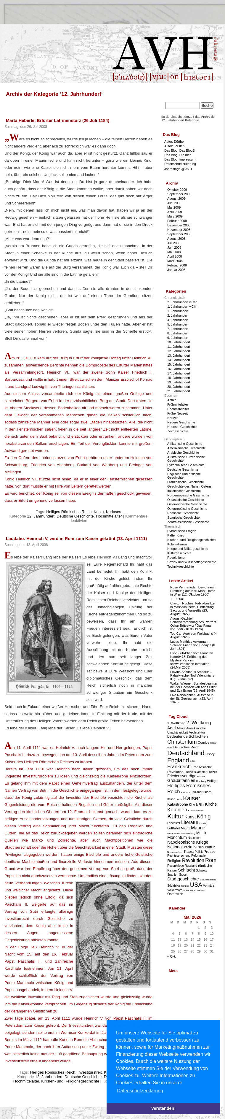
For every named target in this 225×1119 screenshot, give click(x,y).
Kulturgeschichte (179, 553)
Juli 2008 (173, 243)
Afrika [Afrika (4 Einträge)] (180, 728)
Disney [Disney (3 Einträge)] (210, 754)
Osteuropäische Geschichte (187, 508)
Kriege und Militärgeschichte (187, 548)
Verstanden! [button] (163, 1108)
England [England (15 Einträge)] (178, 760)
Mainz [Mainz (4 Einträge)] (185, 828)
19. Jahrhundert (178, 382)
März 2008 (175, 261)
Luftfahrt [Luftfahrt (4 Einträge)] (173, 828)
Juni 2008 (174, 247)
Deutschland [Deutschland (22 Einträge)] (186, 753)
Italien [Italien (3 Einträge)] (171, 799)
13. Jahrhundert (178, 355)
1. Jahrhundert (177, 311)
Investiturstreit (90, 1072)
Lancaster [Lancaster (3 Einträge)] (173, 823)
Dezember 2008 (178, 225)
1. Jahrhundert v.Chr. (182, 306)
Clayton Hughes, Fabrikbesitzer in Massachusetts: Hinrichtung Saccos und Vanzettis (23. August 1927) (193, 608)
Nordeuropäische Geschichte (188, 495)
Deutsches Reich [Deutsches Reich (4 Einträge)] (186, 747)
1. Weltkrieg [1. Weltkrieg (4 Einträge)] (176, 723)
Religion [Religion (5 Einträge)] (174, 860)
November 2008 (178, 229)
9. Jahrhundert (177, 337)
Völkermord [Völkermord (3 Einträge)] (174, 890)
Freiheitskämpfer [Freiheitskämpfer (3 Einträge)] (195, 772)
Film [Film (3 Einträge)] (192, 761)
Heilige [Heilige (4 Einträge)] (212, 780)
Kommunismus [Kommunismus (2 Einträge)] (196, 810)
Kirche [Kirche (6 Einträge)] (211, 804)
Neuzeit (172, 418)
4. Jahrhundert (177, 320)
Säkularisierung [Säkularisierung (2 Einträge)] (208, 879)
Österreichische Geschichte (187, 504)
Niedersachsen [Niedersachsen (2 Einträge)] (175, 852)
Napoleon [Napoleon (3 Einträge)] (194, 837)
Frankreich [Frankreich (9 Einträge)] (179, 766)
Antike (171, 400)
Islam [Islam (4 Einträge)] (207, 792)
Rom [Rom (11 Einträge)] (210, 860)
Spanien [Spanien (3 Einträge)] (172, 874)
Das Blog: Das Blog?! (179, 150)
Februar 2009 (177, 221)
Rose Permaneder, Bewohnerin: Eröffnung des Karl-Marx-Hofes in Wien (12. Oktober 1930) (193, 590)
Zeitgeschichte (177, 431)
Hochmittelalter (109, 516)
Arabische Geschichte (183, 452)
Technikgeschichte (180, 566)
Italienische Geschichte (184, 491)
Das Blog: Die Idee (178, 155)
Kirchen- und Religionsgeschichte (70, 1081)
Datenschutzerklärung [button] (140, 1090)
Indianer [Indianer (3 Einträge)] (197, 792)
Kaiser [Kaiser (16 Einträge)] (191, 798)
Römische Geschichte (183, 513)
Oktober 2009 (177, 189)
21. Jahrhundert (178, 391)
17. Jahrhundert (178, 373)
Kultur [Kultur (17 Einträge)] (175, 816)
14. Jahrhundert (178, 360)
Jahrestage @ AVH (178, 169)
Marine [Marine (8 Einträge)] (198, 827)
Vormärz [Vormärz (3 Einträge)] (208, 885)
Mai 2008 (174, 252)
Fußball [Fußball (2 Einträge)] (201, 776)
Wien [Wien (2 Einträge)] (186, 890)
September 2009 (179, 194)
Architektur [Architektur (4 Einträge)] (197, 732)
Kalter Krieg (175, 535)
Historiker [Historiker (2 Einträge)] (186, 792)
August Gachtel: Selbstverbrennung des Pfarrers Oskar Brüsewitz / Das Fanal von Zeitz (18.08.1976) (193, 624)
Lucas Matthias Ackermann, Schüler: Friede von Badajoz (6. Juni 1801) (193, 645)
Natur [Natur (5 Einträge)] (210, 847)
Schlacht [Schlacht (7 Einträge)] (186, 869)
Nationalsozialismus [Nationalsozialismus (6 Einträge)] (185, 847)
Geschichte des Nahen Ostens (189, 486)
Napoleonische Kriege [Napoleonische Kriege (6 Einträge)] (187, 842)
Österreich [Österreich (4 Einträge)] (175, 894)
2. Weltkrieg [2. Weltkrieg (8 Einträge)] (198, 722)
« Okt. (171, 956)
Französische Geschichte (185, 482)
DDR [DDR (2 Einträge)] (169, 747)
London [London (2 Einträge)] (203, 823)
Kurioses (113, 511)
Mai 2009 (174, 207)
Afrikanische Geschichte (184, 443)
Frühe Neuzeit (177, 413)
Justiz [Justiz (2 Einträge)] (179, 799)
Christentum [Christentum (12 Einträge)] (182, 742)
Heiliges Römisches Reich (68, 511)
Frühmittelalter (177, 404)
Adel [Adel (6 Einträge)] (171, 728)
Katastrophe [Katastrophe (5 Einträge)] (177, 804)
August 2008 (176, 238)
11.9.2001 (177, 599)
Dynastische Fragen (181, 531)
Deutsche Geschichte (75, 516)
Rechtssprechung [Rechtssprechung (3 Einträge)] (178, 855)
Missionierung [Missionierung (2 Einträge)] (188, 833)
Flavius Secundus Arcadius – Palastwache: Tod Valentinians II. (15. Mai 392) (192, 675)
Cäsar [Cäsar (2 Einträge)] (213, 743)
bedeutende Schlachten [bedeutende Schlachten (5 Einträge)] (187, 736)
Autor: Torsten (174, 146)
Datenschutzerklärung (180, 164)
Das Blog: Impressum (179, 159)
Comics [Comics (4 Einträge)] (203, 742)
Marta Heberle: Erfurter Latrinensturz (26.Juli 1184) (57, 120)
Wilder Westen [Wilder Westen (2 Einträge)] (197, 890)
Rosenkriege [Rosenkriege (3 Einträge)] (175, 865)
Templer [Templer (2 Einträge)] (185, 886)
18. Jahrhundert (178, 378)
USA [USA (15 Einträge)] (196, 884)
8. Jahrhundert (177, 333)
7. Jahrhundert (177, 329)
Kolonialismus (177, 544)
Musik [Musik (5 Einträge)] (201, 833)
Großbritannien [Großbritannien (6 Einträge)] (181, 780)
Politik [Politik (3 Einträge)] (199, 851)
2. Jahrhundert (177, 315)
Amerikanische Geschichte (186, 448)
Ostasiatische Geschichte (185, 499)
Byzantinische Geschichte (186, 465)
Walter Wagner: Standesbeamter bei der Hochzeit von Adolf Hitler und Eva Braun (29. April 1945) (193, 687)
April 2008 (174, 256)
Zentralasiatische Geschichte (188, 522)
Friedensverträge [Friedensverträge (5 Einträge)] (181, 776)
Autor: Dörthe (174, 141)
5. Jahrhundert (177, 324)
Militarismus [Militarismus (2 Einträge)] (173, 833)
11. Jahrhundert (178, 346)
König (99, 511)
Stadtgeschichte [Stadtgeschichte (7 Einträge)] (183, 878)
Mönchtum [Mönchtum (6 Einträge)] (177, 837)
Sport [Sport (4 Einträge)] (183, 874)
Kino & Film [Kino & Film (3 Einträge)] (196, 804)
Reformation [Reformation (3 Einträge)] (199, 855)
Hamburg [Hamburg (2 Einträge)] (201, 781)
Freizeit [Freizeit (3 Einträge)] (212, 772)
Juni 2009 (174, 203)
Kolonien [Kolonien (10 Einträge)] (177, 809)
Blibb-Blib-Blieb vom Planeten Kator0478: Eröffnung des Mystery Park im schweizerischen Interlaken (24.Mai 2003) (191, 660)
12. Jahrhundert (40, 516)
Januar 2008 (176, 270)
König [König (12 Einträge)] (203, 816)
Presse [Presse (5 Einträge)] (210, 851)
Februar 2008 (177, 265)
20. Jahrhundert (178, 386)
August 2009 (176, 198)
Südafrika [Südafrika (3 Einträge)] (173, 885)
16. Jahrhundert (178, 369)
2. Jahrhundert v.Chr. (182, 302)
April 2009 (174, 212)
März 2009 (175, 216)
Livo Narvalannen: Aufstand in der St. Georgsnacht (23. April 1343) (191, 698)
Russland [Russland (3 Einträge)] (191, 865)
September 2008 (179, 234)
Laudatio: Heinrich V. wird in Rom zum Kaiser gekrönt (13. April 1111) (76, 538)
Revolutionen (176, 557)
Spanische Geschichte (183, 517)
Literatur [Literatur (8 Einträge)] (189, 822)
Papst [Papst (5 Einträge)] (189, 851)
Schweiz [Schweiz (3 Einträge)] (201, 870)
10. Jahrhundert (178, 342)
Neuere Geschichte (181, 422)
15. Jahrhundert (178, 364)
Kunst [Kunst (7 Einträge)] (190, 816)
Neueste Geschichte (182, 426)
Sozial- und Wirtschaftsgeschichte (191, 562)
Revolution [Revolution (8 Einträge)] (193, 860)
